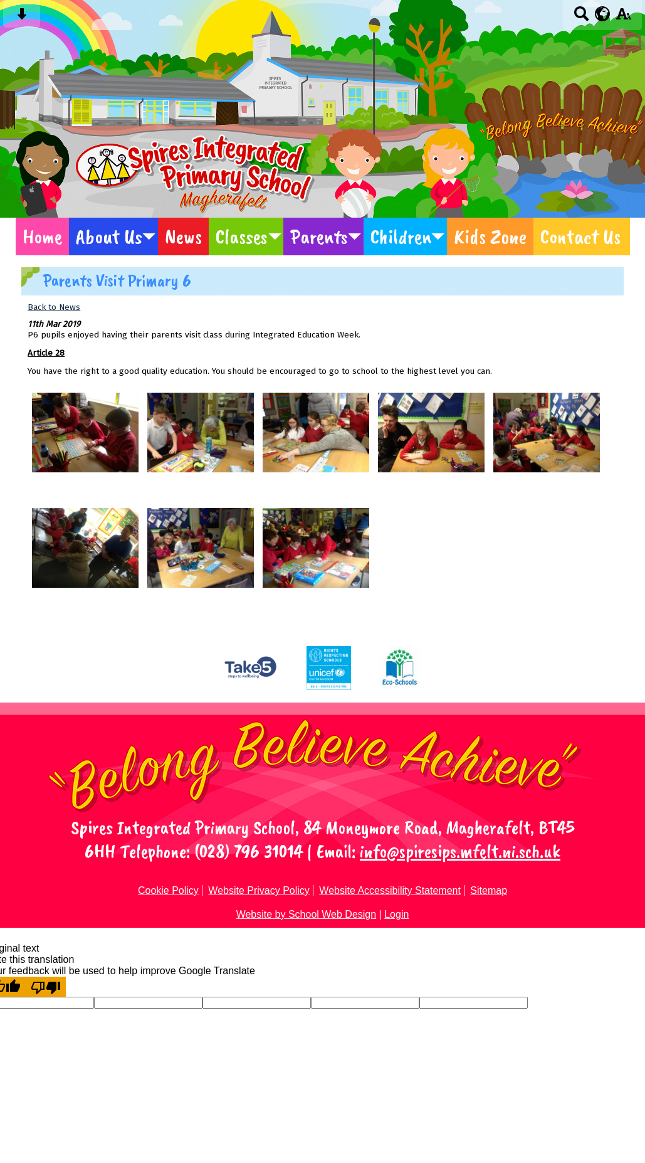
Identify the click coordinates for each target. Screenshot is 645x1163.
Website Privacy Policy (259, 890)
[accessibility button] (623, 18)
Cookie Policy (168, 890)
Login (396, 914)
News (183, 236)
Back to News (54, 307)
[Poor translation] (46, 987)
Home (42, 236)
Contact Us (580, 236)
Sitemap (488, 890)
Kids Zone (490, 236)
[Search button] (581, 18)
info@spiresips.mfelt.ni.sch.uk (460, 851)
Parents (319, 236)
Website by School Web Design (306, 914)
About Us (109, 236)
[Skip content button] (22, 18)
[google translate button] (603, 13)
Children (400, 236)
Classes (242, 236)
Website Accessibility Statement (390, 890)
